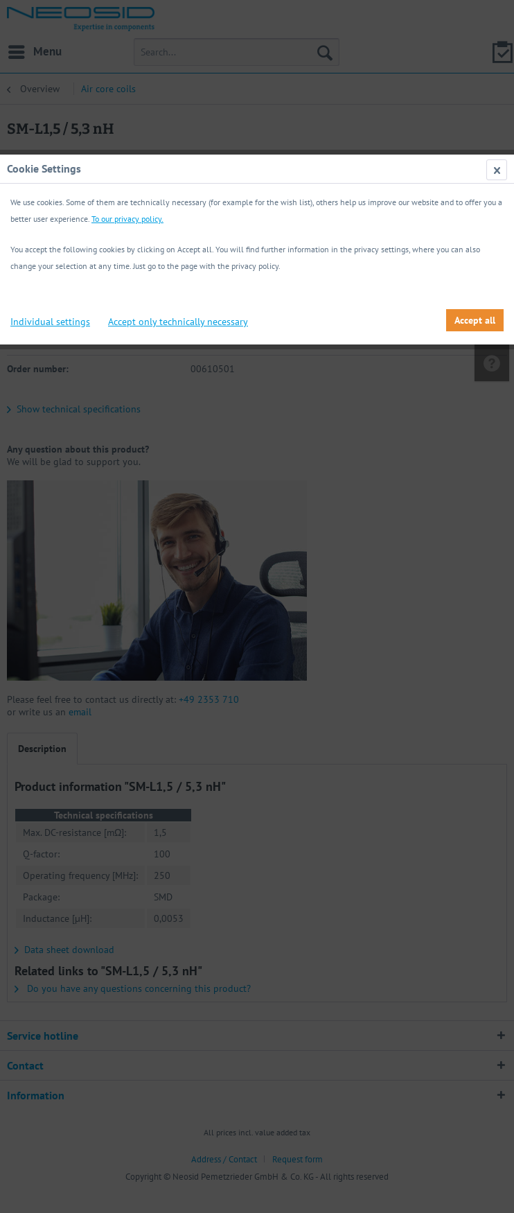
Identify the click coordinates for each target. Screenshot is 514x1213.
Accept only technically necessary (178, 321)
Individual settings (50, 321)
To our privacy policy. (127, 218)
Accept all (474, 320)
